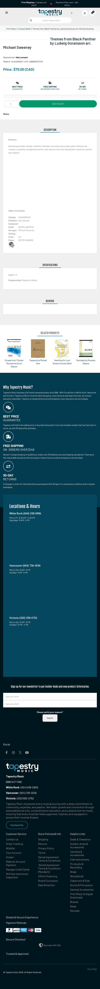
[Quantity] (11, 103)
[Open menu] (6, 12)
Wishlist (10, 848)
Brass (73, 871)
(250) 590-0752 (20, 798)
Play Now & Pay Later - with (67, 3)
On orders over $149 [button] (50, 89)
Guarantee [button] (17, 89)
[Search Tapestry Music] (50, 20)
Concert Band (24, 28)
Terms (41, 852)
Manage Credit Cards (17, 869)
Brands (74, 901)
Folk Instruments (79, 859)
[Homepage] (50, 12)
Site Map (92, 969)
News (73, 906)
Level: (11, 274)
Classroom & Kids (80, 880)
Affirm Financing (47, 876)
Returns (42, 843)
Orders (10, 857)
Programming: (15, 280)
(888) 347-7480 (14, 781)
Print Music (11, 28)
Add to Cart (58, 103)
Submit (50, 718)
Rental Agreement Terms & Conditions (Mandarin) (49, 868)
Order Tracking (14, 843)
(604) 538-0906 (22, 787)
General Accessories (81, 889)
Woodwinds (76, 876)
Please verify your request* (50, 712)
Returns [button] (83, 89)
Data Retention (46, 885)
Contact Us (16, 825)
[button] (17, 87)
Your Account (13, 852)
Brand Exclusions (48, 880)
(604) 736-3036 (21, 792)
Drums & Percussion (81, 885)
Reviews (74, 910)
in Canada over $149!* (34, 3)
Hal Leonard (21, 57)
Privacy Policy (46, 848)
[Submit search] (31, 20)
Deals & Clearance (80, 839)
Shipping (43, 839)
